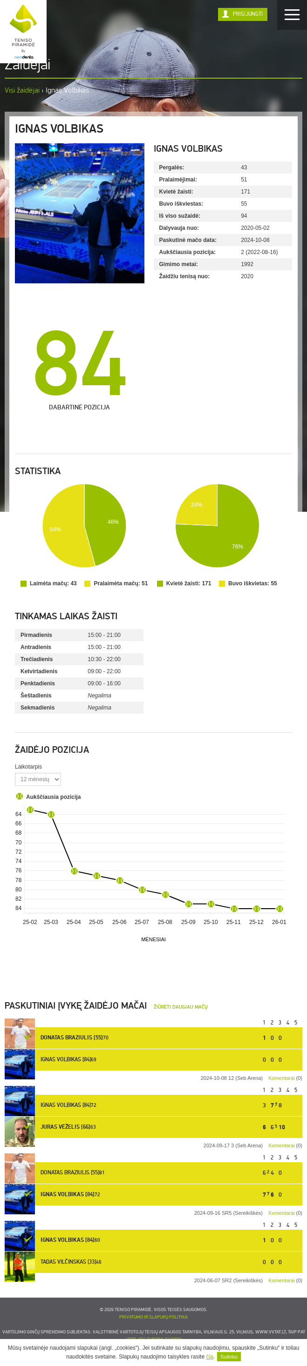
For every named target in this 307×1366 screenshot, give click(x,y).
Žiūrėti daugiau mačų (181, 1007)
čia (209, 1356)
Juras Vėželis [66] (65, 1127)
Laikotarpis (28, 766)
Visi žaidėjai (22, 90)
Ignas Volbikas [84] (66, 1060)
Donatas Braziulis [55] (72, 1038)
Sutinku (229, 1356)
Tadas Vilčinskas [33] (68, 1262)
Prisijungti (248, 14)
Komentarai (281, 1078)
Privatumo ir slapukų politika (153, 1317)
